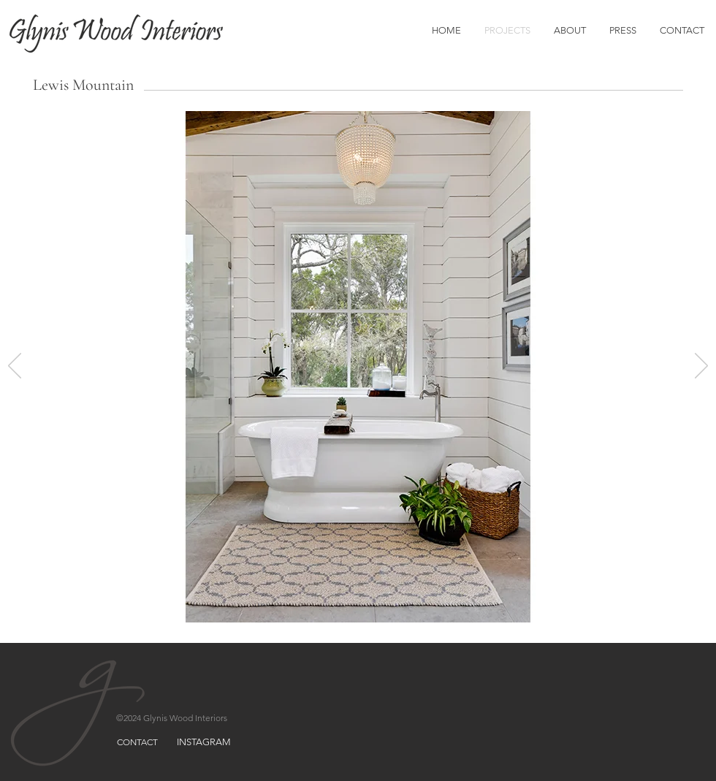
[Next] (701, 367)
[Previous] (14, 367)
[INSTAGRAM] (203, 742)
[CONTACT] (137, 742)
